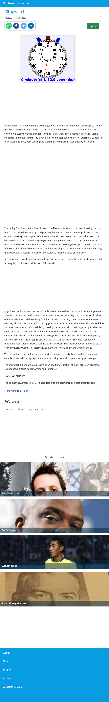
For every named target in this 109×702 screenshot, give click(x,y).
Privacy (7, 669)
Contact (7, 678)
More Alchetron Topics (16, 390)
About (6, 652)
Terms (6, 661)
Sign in (93, 26)
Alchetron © (12, 686)
